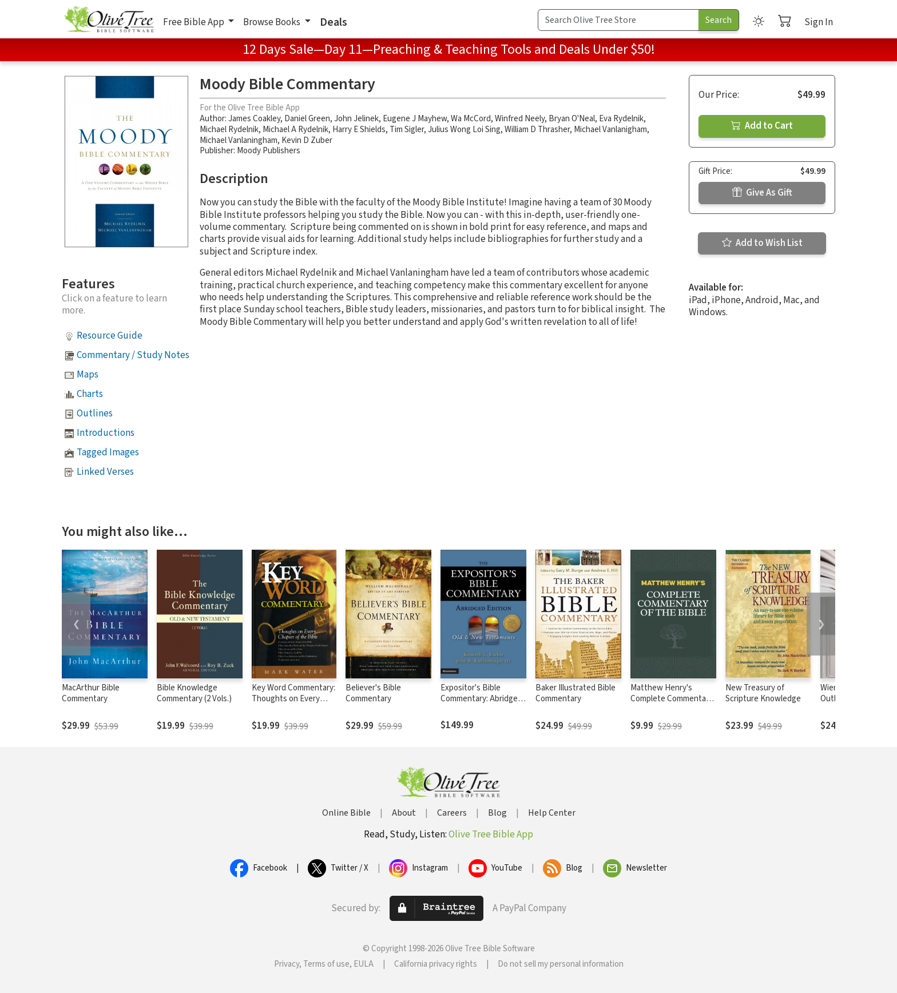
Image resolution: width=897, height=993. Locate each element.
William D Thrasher (537, 130)
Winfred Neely (520, 119)
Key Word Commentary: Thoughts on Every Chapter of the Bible (293, 699)
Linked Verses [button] (105, 472)
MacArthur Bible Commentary (91, 693)
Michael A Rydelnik (295, 130)
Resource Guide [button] (109, 336)
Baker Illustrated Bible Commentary (575, 693)
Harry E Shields (359, 130)
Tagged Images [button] (108, 452)
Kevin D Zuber (306, 140)
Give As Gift (762, 193)
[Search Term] (618, 20)
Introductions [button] (105, 433)
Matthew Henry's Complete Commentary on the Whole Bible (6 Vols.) (671, 704)
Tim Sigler (407, 130)
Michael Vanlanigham (610, 130)
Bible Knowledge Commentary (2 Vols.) (194, 693)
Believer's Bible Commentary (373, 693)
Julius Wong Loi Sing (464, 130)
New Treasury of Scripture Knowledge (763, 693)
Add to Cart (762, 126)
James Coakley (254, 119)
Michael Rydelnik (229, 130)
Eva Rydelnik (621, 119)
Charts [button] (90, 394)
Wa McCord (471, 119)
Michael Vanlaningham (238, 140)
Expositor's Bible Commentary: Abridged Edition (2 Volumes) (481, 699)
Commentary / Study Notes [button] (133, 355)
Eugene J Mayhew (415, 119)
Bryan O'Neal (572, 119)
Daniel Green (307, 119)
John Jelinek (356, 119)
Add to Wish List (762, 243)
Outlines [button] (95, 413)
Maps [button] (87, 375)
